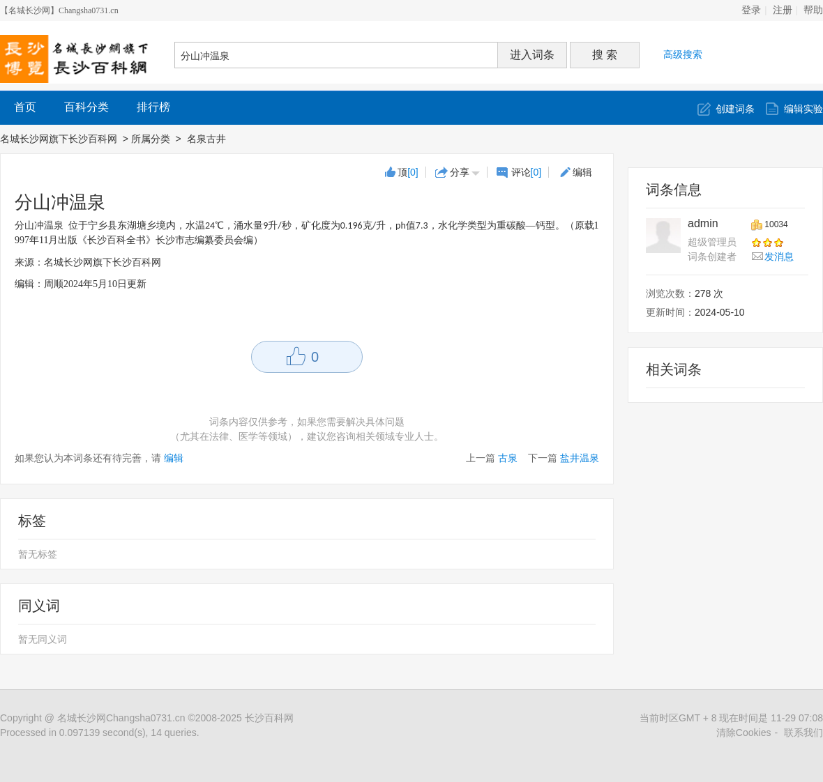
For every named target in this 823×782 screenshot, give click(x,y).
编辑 (582, 172)
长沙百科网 (269, 717)
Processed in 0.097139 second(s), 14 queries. (99, 732)
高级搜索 (682, 54)
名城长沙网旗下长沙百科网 (58, 138)
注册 (782, 10)
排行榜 (153, 107)
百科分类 (86, 107)
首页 (25, 107)
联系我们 (803, 732)
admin (703, 223)
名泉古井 (208, 138)
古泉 (508, 457)
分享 (459, 172)
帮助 (813, 10)
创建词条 (735, 108)
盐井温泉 (579, 457)
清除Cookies (743, 732)
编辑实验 (803, 108)
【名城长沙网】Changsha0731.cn (59, 10)
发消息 (779, 256)
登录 (751, 10)
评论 (526, 172)
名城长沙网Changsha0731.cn (121, 717)
